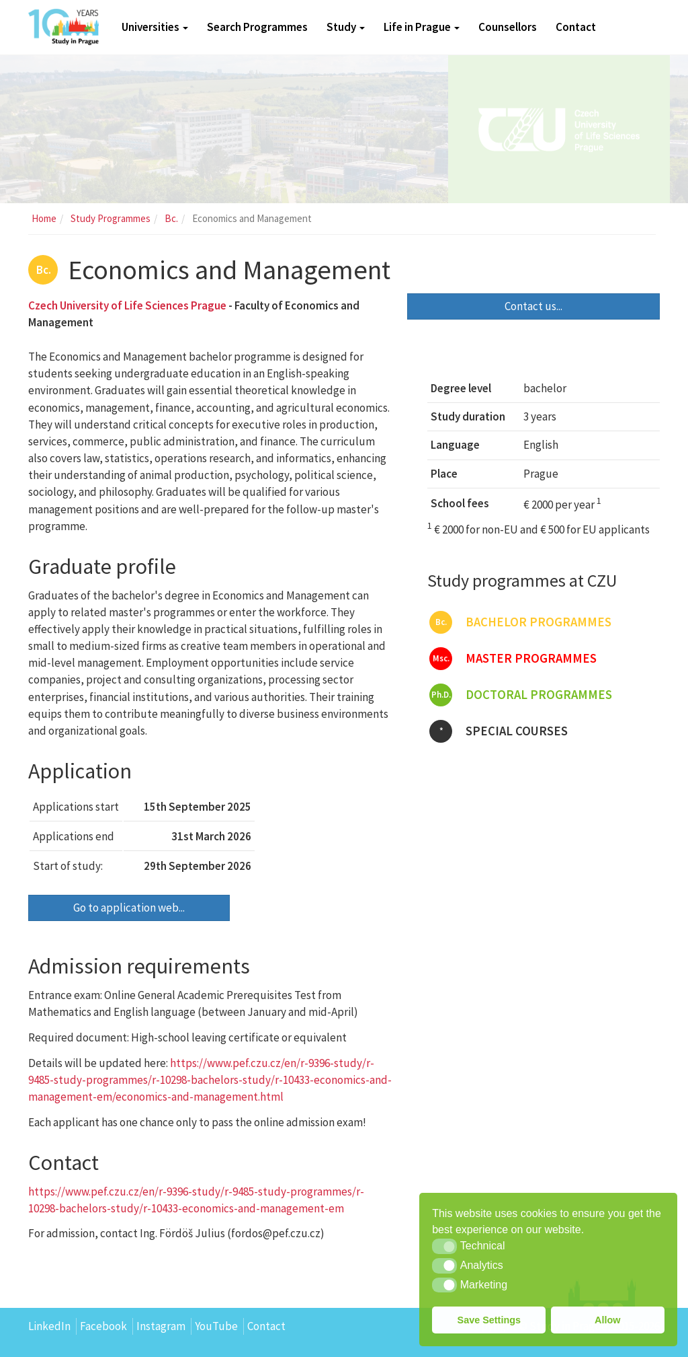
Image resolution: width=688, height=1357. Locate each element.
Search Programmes (257, 27)
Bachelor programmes (520, 622)
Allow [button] (607, 1320)
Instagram (160, 1326)
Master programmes (513, 658)
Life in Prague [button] (422, 27)
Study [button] (346, 27)
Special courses (498, 731)
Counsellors (507, 27)
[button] (444, 1246)
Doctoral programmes (520, 695)
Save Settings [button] (489, 1320)
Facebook (103, 1326)
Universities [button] (155, 27)
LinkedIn (49, 1326)
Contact (576, 27)
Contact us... (533, 306)
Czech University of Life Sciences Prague (127, 305)
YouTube (216, 1326)
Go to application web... (129, 907)
